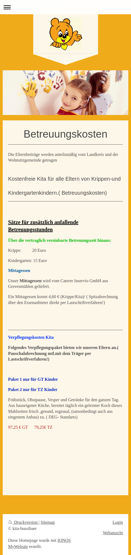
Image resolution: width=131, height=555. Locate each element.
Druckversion (23, 522)
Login (118, 522)
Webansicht (113, 532)
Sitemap (48, 522)
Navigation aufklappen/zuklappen (65, 7)
